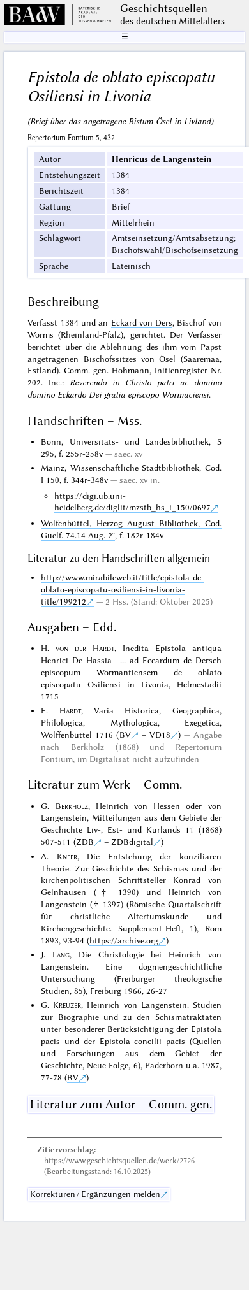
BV (125, 734)
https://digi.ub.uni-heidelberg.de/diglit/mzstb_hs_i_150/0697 (132, 502)
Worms (40, 334)
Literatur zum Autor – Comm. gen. (121, 1104)
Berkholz (72, 806)
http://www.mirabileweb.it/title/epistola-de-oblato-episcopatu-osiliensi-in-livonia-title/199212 (122, 589)
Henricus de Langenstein (161, 159)
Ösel (167, 359)
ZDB (85, 841)
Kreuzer (67, 1005)
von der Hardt (85, 648)
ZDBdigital (132, 841)
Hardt (70, 710)
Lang (61, 954)
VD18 (159, 734)
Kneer (67, 856)
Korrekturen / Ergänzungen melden (95, 1194)
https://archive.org (123, 940)
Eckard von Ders (142, 322)
